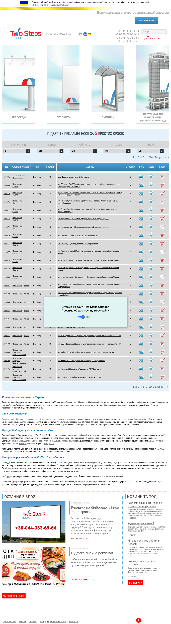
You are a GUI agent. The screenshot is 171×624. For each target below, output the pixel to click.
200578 (7, 260)
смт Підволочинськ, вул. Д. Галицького (74, 177)
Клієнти (51, 20)
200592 (7, 377)
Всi (6, 151)
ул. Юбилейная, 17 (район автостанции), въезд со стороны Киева (86, 352)
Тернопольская (19, 176)
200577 (7, 252)
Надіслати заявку (147, 20)
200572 (7, 210)
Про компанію (21, 20)
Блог (77, 20)
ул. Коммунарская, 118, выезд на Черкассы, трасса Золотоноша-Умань (88, 260)
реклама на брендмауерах (135, 419)
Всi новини (135, 582)
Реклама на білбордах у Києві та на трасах (96, 508)
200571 (7, 202)
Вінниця (22, 443)
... (146, 157)
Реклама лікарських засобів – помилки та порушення (146, 504)
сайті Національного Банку (56, 5)
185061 (7, 177)
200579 (7, 269)
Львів (57, 441)
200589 (7, 352)
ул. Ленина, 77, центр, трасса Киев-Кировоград (78, 235)
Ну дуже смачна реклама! (96, 551)
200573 (7, 219)
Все (40, 151)
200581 (7, 285)
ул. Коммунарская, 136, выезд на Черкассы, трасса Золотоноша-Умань (88, 277)
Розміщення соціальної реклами (142, 563)
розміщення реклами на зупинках (60, 419)
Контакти (65, 20)
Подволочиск (18, 178)
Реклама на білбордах (12, 419)
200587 (7, 336)
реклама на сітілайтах (34, 419)
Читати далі (77, 538)
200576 (7, 244)
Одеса (34, 441)
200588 (7, 344)
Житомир (160, 441)
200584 (7, 310)
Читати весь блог (13, 595)
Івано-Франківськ (46, 441)
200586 (7, 327)
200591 (7, 369)
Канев (26, 285)
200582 (7, 294)
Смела (15, 186)
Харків (20, 441)
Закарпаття (49, 443)
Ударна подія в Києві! (141, 523)
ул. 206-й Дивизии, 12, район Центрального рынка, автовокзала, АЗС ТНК (89, 336)
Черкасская (17, 184)
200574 (7, 227)
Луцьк (152, 441)
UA (85, 34)
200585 (7, 319)
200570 (7, 194)
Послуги (38, 20)
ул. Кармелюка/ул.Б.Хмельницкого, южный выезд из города (83, 219)
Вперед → (160, 157)
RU (80, 34)
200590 (7, 361)
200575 (7, 235)
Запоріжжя (66, 441)
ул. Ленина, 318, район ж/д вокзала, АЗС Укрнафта (79, 369)
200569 (7, 185)
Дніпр (26, 441)
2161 (151, 157)
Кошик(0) (155, 38)
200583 (7, 302)
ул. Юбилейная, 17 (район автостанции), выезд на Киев (81, 361)
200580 (7, 277)
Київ (14, 441)
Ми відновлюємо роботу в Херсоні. (144, 542)
